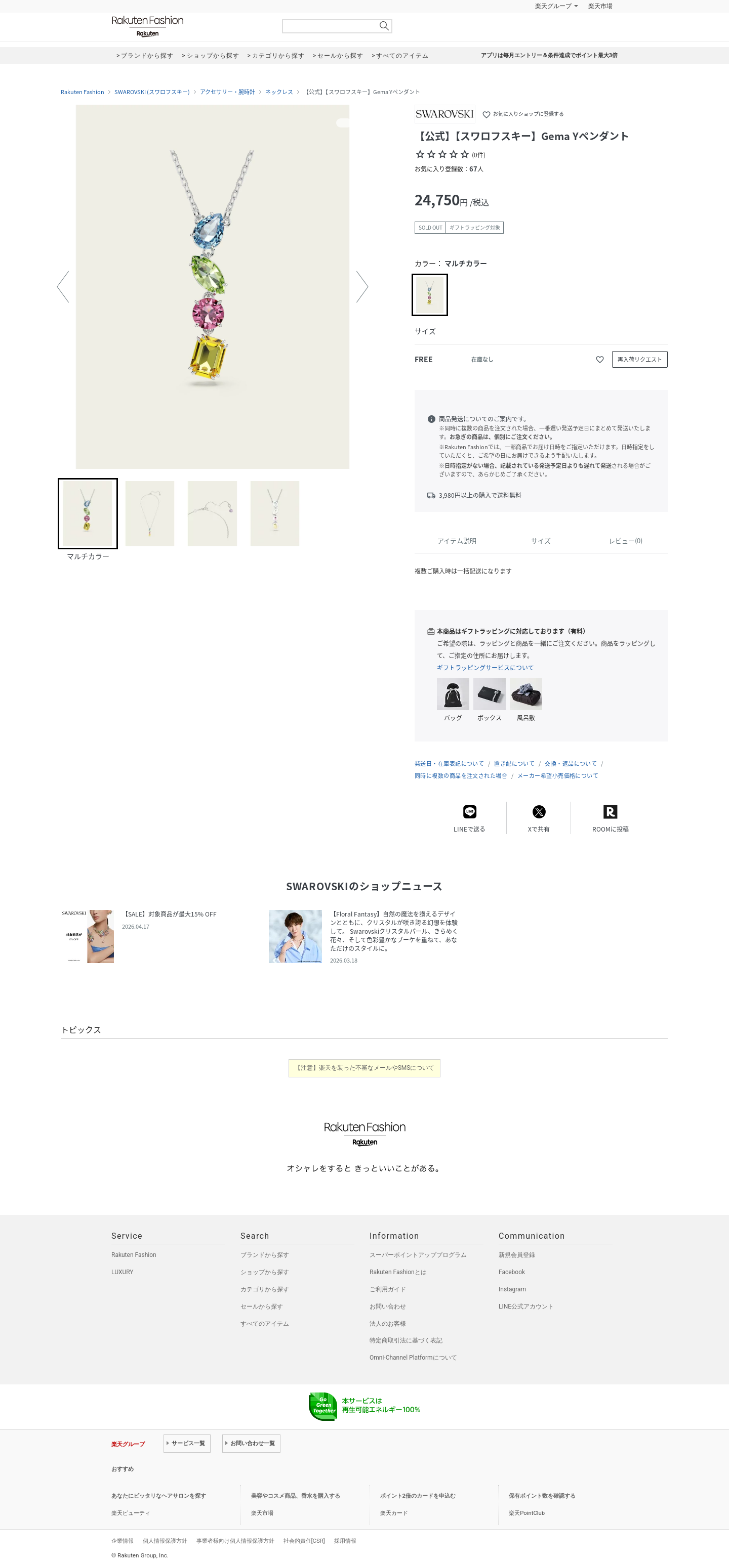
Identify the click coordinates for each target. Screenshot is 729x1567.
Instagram (512, 1289)
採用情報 (345, 1540)
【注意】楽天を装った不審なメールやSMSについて (365, 1067)
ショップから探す (264, 1272)
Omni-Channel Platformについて (413, 1357)
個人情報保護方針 (165, 1540)
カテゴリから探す (264, 1289)
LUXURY (122, 1272)
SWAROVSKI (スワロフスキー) (152, 92)
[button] (63, 287)
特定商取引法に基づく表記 (406, 1340)
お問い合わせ (388, 1306)
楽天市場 (600, 6)
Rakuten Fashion (189, 26)
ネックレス (279, 92)
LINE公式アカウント (526, 1306)
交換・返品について (571, 763)
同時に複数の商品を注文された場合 (461, 775)
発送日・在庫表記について (449, 763)
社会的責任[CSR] (304, 1540)
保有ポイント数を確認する (542, 1496)
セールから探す (261, 1306)
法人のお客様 (388, 1323)
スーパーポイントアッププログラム (418, 1254)
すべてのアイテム (264, 1323)
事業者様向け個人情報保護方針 (235, 1540)
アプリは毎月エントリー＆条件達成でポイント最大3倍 (549, 55)
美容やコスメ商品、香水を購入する (295, 1496)
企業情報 (122, 1540)
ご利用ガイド (388, 1289)
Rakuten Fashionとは (398, 1272)
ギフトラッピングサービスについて (485, 667)
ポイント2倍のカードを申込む (418, 1496)
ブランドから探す (264, 1254)
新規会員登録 (517, 1254)
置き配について (514, 763)
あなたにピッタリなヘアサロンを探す (158, 1496)
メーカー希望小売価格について (557, 775)
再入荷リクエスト (640, 359)
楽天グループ (553, 6)
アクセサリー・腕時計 (227, 92)
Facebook (512, 1272)
